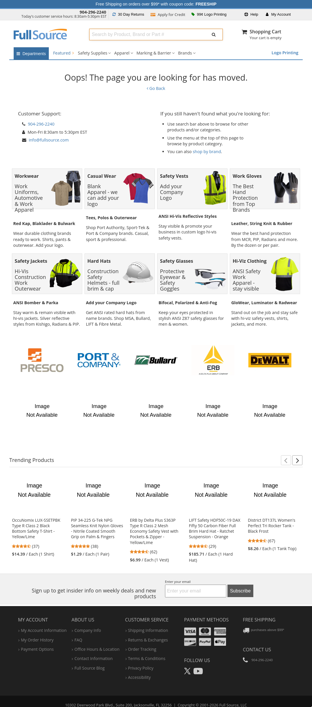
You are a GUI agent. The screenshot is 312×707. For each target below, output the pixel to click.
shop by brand (207, 151)
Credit (167, 14)
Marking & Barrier (154, 53)
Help (251, 14)
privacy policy (140, 659)
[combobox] (145, 34)
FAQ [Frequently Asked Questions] (78, 631)
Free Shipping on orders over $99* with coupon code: (156, 4)
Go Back (156, 88)
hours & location (96, 640)
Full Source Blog (89, 659)
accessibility (139, 668)
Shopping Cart (265, 31)
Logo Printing (285, 52)
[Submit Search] (214, 34)
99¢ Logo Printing (209, 14)
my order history (37, 631)
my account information (44, 621)
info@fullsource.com (49, 140)
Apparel (121, 53)
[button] (286, 451)
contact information (93, 649)
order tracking (142, 640)
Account (278, 14)
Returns (128, 14)
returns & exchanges (148, 631)
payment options (37, 640)
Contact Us (257, 641)
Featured (63, 53)
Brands (185, 53)
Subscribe (240, 582)
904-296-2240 (93, 12)
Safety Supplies (92, 53)
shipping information (148, 621)
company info (87, 621)
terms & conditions (147, 649)
